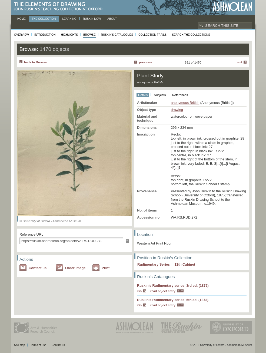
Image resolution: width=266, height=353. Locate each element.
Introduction (44, 34)
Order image (75, 268)
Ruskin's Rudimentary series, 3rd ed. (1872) (173, 285)
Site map (19, 345)
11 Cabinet (184, 264)
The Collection (44, 18)
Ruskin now (92, 18)
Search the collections (191, 34)
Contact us (37, 268)
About (112, 18)
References (180, 95)
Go (139, 291)
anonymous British (185, 103)
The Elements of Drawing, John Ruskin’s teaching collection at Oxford (60, 6)
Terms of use (38, 345)
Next (238, 62)
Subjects (160, 95)
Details (143, 95)
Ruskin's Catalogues (117, 34)
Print (105, 268)
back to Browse (35, 62)
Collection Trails (152, 34)
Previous (145, 62)
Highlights (69, 34)
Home (21, 18)
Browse (89, 34)
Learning (69, 18)
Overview (21, 34)
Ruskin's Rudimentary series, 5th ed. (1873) (172, 300)
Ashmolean (232, 6)
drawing (177, 110)
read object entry (162, 291)
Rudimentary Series (153, 264)
